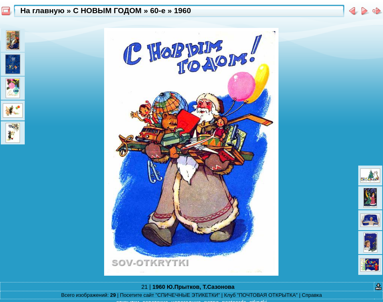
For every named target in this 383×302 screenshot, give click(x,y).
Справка (312, 295)
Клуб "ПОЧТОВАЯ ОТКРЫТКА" (261, 295)
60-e (157, 10)
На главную (42, 10)
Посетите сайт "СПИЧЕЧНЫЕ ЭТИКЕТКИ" (170, 295)
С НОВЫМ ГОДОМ (107, 10)
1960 (182, 10)
